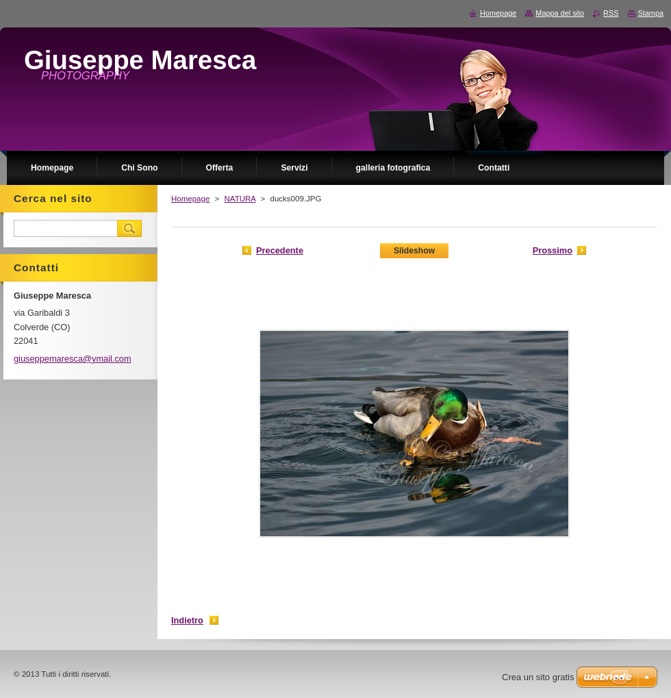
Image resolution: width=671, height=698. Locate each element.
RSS (610, 13)
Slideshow (414, 250)
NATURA (239, 199)
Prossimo (552, 250)
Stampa (650, 13)
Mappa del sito (559, 13)
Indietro (187, 620)
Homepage (190, 199)
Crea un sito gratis (538, 677)
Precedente (279, 250)
